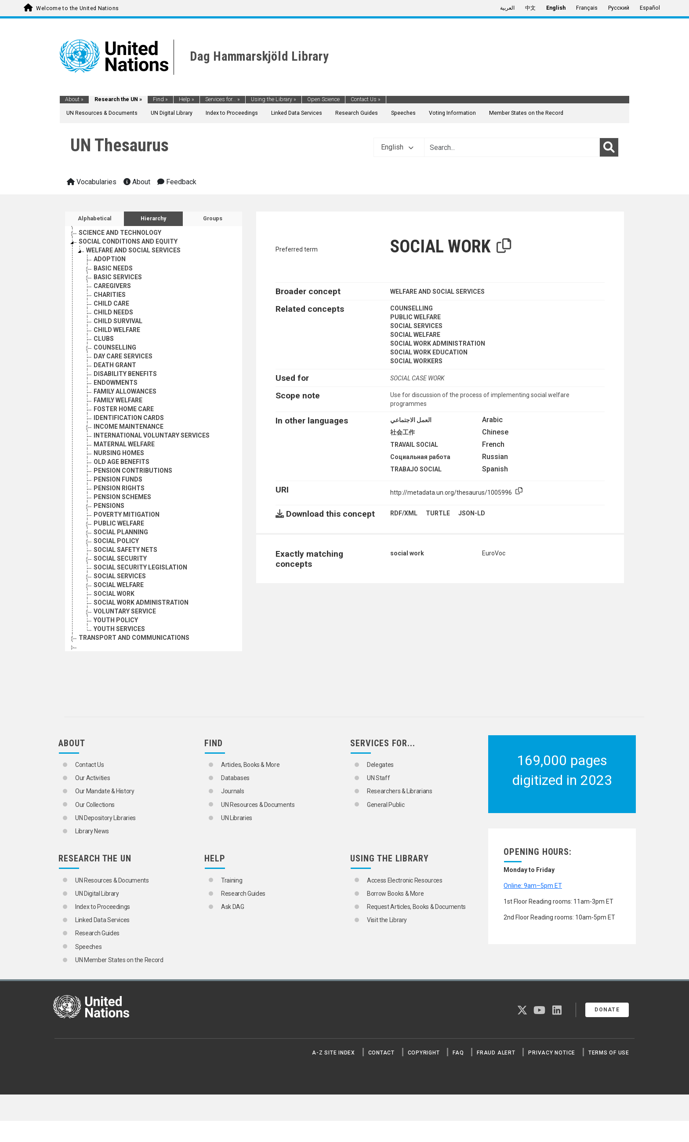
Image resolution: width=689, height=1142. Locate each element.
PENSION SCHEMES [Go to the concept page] (122, 496)
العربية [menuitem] (507, 8)
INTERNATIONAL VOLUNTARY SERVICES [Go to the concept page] (152, 435)
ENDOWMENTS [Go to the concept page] (116, 382)
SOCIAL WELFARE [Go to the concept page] (119, 584)
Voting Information (452, 113)
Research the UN (118, 99)
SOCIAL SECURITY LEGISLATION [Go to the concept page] (140, 567)
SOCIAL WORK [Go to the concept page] (114, 593)
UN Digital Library (171, 113)
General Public (385, 804)
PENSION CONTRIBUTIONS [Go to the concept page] (133, 470)
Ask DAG (232, 906)
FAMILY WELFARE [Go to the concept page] (118, 400)
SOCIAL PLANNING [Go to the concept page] (121, 532)
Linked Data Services (296, 113)
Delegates (380, 764)
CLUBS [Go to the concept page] (104, 338)
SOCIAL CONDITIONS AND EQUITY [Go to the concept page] (128, 241)
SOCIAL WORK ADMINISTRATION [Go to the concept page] (141, 602)
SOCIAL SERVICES (416, 325)
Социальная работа (420, 456)
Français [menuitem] (587, 8)
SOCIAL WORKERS (416, 361)
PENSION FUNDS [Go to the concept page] (118, 479)
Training (231, 880)
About (74, 99)
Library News (92, 831)
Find (160, 99)
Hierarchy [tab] (153, 218)
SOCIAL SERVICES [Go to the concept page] (120, 576)
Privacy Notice (551, 1053)
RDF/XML (403, 513)
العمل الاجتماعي (411, 419)
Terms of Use (608, 1053)
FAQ (458, 1053)
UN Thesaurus (119, 145)
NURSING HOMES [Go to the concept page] (119, 452)
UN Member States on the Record (119, 959)
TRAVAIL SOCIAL (414, 444)
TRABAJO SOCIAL (416, 469)
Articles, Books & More (250, 764)
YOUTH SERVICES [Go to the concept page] (119, 628)
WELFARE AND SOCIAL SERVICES (437, 291)
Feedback (176, 182)
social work (407, 553)
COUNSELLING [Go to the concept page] (115, 347)
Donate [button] (607, 1010)
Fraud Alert (496, 1053)
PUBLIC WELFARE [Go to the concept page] (119, 523)
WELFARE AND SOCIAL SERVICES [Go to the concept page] (133, 250)
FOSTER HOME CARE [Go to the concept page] (124, 408)
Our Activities (92, 777)
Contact (381, 1053)
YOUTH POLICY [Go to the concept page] (116, 620)
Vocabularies (91, 182)
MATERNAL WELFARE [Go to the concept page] (124, 444)
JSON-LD (471, 513)
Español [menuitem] (650, 8)
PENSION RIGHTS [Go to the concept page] (119, 488)
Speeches (403, 113)
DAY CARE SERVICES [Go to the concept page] (123, 356)
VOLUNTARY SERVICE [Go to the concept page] (125, 611)
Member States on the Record (526, 113)
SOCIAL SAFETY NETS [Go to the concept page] (125, 549)
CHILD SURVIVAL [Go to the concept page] (118, 321)
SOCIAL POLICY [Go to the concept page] (116, 540)
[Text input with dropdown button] (512, 147)
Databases (235, 777)
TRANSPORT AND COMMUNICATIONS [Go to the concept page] (134, 637)
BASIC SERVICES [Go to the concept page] (118, 277)
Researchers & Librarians (399, 791)
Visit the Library (387, 919)
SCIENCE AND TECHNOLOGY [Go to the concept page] (120, 232)
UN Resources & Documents (102, 113)
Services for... (222, 99)
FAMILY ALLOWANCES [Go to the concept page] (125, 391)
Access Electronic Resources (404, 880)
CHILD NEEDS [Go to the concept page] (113, 312)
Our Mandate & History (104, 791)
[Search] (609, 147)
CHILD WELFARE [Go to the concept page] (117, 329)
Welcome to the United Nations (77, 8)
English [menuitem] (556, 8)
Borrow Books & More (395, 893)
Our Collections (95, 804)
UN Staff (378, 777)
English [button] (397, 147)
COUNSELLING (411, 308)
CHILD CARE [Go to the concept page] (111, 303)
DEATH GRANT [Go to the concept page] (115, 365)
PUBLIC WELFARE (415, 317)
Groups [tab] (212, 218)
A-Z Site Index (333, 1053)
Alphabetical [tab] (95, 218)
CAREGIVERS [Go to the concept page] (112, 285)
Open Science (323, 99)
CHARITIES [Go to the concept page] (110, 294)
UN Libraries (236, 817)
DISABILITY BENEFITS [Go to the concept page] (125, 373)
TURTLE (438, 513)
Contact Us (366, 99)
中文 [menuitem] (530, 8)
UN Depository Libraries (105, 817)
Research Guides (356, 113)
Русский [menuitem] (618, 8)
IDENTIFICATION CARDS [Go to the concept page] (129, 417)
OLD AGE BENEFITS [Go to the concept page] (121, 461)
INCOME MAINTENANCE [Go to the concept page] (128, 426)
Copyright (424, 1053)
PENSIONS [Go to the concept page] (109, 505)
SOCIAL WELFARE (415, 334)
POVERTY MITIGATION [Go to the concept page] (127, 514)
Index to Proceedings (232, 113)
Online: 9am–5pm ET (533, 885)
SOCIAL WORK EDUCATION (429, 352)
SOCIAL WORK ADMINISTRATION (437, 343)
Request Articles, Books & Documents (416, 906)
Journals (232, 791)
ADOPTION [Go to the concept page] (110, 259)
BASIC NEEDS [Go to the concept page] (113, 268)
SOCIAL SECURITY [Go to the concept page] (120, 558)
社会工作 (402, 432)
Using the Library (273, 99)
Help (186, 99)
